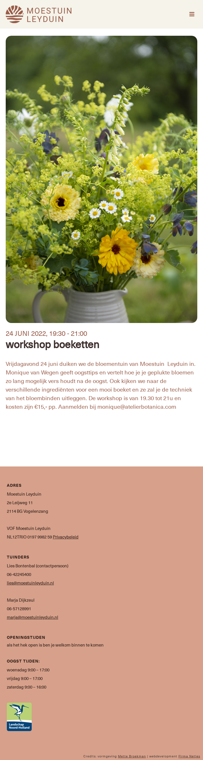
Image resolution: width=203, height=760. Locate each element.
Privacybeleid (66, 537)
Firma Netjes (189, 756)
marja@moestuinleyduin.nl (32, 617)
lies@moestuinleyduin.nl (30, 583)
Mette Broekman (132, 756)
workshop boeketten (52, 344)
